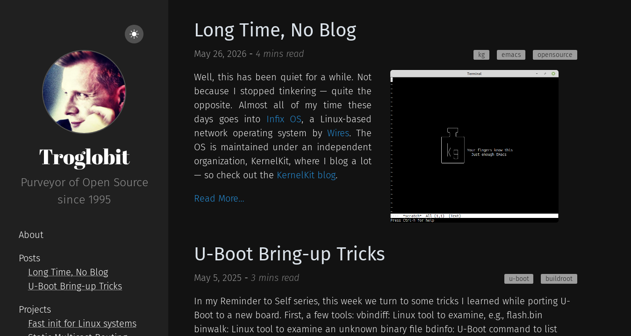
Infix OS (284, 119)
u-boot (519, 279)
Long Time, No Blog (68, 272)
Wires (338, 133)
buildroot (559, 279)
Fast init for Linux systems (82, 323)
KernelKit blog (306, 175)
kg (481, 55)
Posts (29, 258)
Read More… (219, 198)
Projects (35, 309)
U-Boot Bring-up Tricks (75, 286)
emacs (511, 55)
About (31, 234)
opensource (555, 55)
